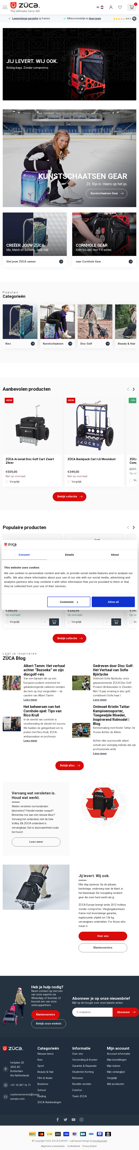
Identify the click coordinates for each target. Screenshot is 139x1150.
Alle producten (115, 1084)
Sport (40, 1066)
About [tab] (115, 554)
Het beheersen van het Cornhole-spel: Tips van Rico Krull (43, 711)
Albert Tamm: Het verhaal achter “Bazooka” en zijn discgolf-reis (44, 670)
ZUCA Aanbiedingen (49, 1102)
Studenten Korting (83, 1071)
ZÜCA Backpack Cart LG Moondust (92, 459)
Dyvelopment (100, 1140)
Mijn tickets (113, 1066)
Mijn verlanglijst (116, 1071)
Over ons (103, 936)
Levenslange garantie (25, 18)
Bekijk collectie (70, 496)
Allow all (113, 601)
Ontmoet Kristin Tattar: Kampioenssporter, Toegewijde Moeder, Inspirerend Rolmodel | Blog (111, 715)
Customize (69, 601)
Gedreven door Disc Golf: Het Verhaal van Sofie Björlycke (113, 670)
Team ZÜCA (79, 1096)
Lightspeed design (79, 1140)
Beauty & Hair (45, 1071)
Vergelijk (15, 481)
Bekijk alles (70, 765)
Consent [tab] (24, 554)
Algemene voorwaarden (53, 1146)
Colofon (77, 1090)
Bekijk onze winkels (48, 1023)
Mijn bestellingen (117, 1059)
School (41, 1090)
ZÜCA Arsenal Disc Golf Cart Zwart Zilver (30, 460)
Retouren (77, 1078)
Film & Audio (44, 1078)
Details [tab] (69, 554)
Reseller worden (81, 1084)
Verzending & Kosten (84, 1059)
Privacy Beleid (89, 1146)
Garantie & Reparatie (84, 1066)
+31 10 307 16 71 (20, 1085)
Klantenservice (102, 947)
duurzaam (95, 18)
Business (42, 1084)
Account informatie (118, 1053)
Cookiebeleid (73, 1146)
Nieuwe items (45, 1053)
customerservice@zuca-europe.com (25, 1096)
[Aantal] (44, 622)
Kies (40, 1059)
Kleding (41, 1096)
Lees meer (30, 699)
